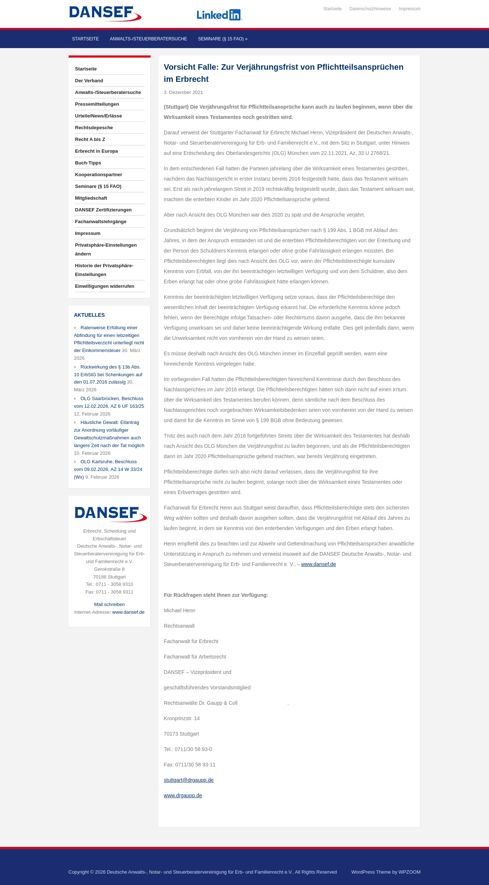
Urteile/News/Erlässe (98, 116)
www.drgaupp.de (183, 795)
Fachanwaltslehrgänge (101, 221)
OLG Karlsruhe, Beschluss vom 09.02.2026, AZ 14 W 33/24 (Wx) (108, 469)
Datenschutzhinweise (370, 8)
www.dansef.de (128, 612)
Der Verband (89, 80)
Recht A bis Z (90, 139)
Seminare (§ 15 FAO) (223, 38)
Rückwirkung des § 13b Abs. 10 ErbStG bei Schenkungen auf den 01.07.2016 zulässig (108, 374)
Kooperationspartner (99, 174)
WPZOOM (410, 872)
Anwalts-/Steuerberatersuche (148, 38)
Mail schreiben (109, 604)
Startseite (332, 8)
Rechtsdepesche (94, 127)
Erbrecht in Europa (96, 151)
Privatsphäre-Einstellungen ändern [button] (106, 249)
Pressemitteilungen (97, 104)
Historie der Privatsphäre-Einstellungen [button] (104, 270)
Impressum (409, 8)
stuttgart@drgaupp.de (189, 780)
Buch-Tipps (88, 163)
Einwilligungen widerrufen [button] (105, 286)
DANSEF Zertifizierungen (103, 210)
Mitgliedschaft (91, 198)
